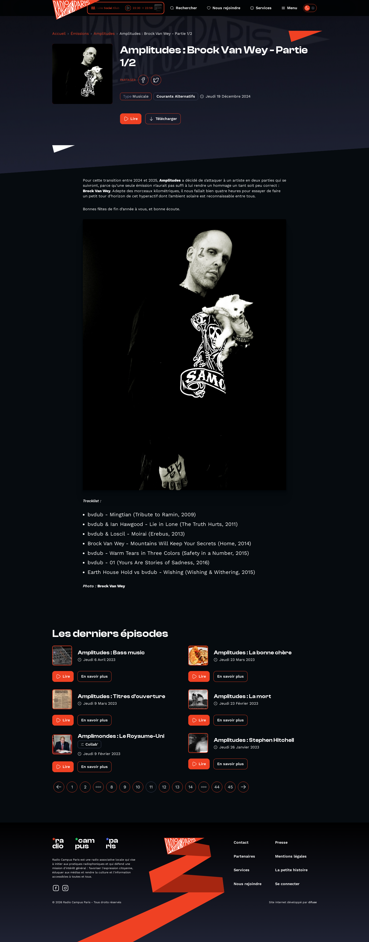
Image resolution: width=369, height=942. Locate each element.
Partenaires (247, 856)
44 (217, 786)
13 (177, 786)
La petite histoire (293, 870)
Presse (283, 842)
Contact (243, 842)
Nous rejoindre (223, 8)
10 (138, 786)
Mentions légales (293, 856)
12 (164, 786)
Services (261, 8)
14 (191, 786)
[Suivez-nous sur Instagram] (65, 888)
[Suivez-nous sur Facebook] (56, 888)
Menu (289, 8)
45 (230, 786)
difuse (312, 902)
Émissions (80, 33)
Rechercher (183, 8)
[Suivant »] (243, 787)
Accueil (59, 33)
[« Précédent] (59, 787)
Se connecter (289, 884)
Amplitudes (104, 33)
